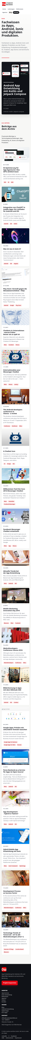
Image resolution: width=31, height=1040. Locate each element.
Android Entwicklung (8, 1009)
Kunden (4, 1001)
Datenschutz (9, 1037)
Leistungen (11, 9)
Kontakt (16, 12)
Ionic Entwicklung (7, 994)
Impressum (18, 1037)
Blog (10, 12)
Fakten (4, 1000)
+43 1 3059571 (6, 1019)
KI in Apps (4, 1012)
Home (4, 9)
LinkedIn (4, 1036)
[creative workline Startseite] (7, 4)
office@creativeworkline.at (9, 1018)
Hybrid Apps (5, 1010)
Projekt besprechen (9, 983)
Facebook (14, 1036)
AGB (3, 1037)
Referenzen (19, 9)
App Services (5, 993)
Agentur (4, 12)
